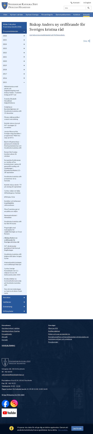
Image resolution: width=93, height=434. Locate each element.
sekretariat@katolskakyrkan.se (13, 375)
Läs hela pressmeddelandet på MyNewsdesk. (47, 35)
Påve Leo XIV (53, 328)
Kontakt (5, 340)
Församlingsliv (7, 334)
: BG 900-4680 (13, 395)
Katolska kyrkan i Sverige (11, 331)
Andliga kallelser (54, 331)
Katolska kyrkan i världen (11, 328)
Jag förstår (77, 428)
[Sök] (75, 8)
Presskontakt (53, 342)
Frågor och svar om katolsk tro (59, 334)
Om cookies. (63, 430)
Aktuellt (5, 337)
